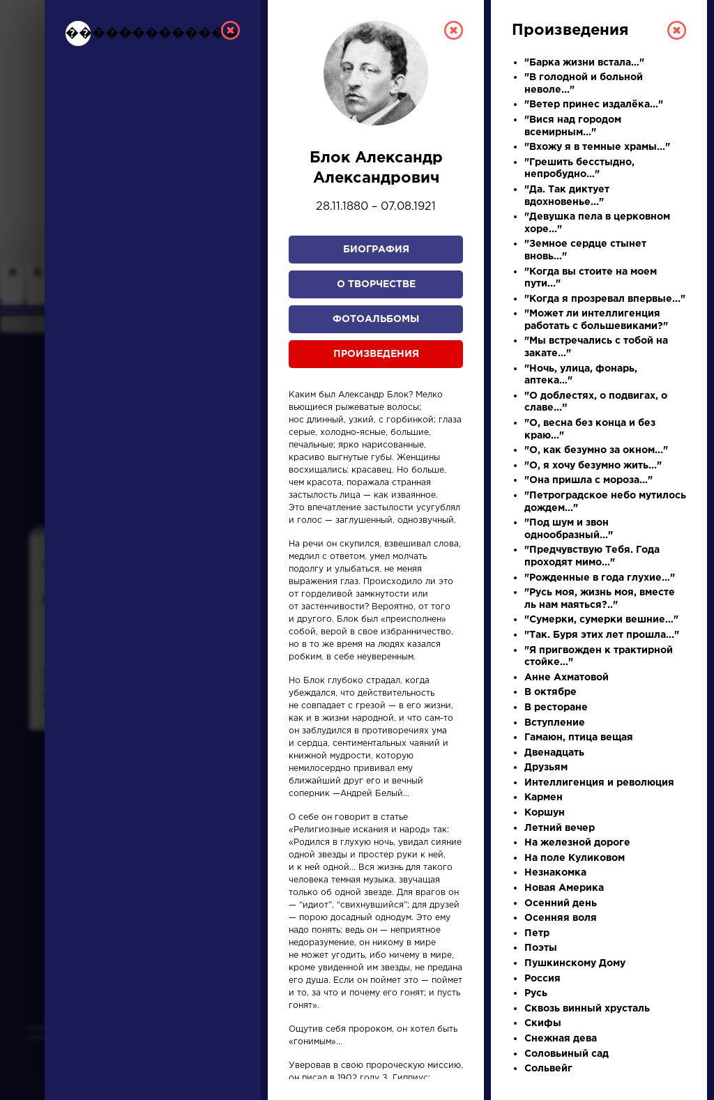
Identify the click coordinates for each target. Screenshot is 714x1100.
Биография (376, 249)
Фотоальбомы (376, 319)
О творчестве (376, 284)
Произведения (376, 354)
